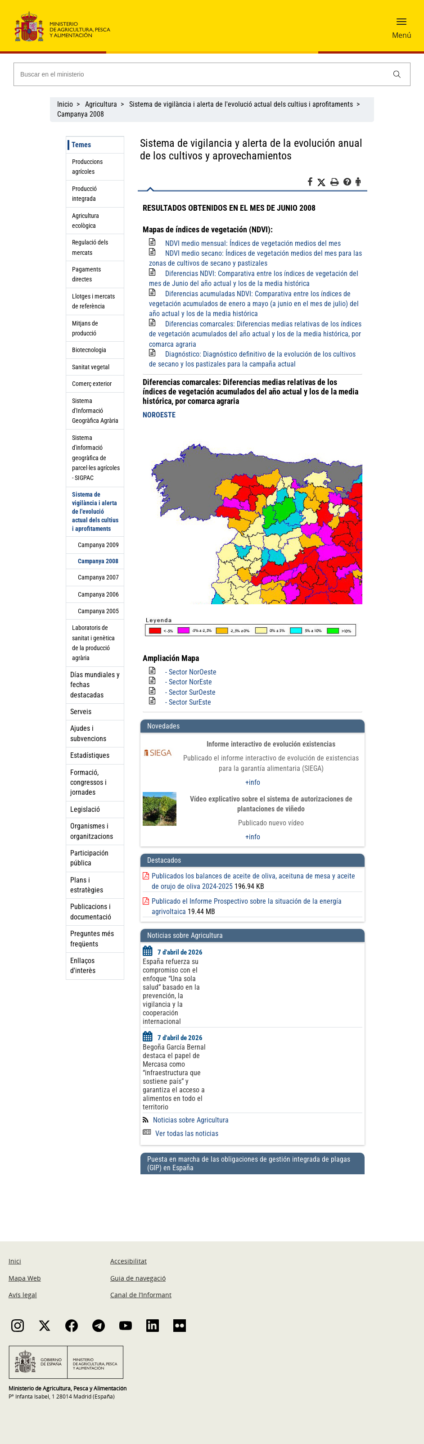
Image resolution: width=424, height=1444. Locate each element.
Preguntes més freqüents (92, 938)
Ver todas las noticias (180, 1133)
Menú (401, 35)
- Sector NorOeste (191, 672)
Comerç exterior (92, 383)
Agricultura (101, 104)
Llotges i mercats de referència (93, 301)
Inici (15, 1261)
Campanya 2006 (98, 594)
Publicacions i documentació (90, 911)
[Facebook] (312, 183)
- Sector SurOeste (190, 692)
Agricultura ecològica (85, 220)
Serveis (80, 711)
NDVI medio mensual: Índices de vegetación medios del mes (253, 243)
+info (252, 782)
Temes (81, 144)
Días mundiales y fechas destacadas (95, 684)
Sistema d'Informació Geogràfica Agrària (95, 411)
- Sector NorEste (188, 682)
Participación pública (89, 858)
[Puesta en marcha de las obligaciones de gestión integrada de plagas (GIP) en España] (252, 1199)
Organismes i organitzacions (91, 831)
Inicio (65, 104)
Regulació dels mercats (90, 247)
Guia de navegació (138, 1278)
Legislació (85, 809)
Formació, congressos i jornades (88, 782)
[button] (401, 25)
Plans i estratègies (86, 885)
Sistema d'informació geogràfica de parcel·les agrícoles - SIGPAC (96, 458)
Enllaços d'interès (82, 965)
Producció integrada (84, 193)
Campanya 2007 (98, 577)
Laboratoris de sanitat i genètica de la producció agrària (93, 642)
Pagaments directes (86, 274)
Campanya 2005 (98, 611)
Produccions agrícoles (87, 166)
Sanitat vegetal (90, 367)
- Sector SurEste (188, 702)
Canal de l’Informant (140, 1294)
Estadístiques (89, 755)
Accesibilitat (128, 1261)
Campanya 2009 (98, 544)
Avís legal (23, 1294)
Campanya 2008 (80, 114)
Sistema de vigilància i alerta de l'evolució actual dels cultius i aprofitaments (241, 104)
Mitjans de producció (85, 328)
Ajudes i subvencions (88, 733)
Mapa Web (25, 1278)
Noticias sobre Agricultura (191, 1120)
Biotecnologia (89, 349)
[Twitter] (323, 182)
